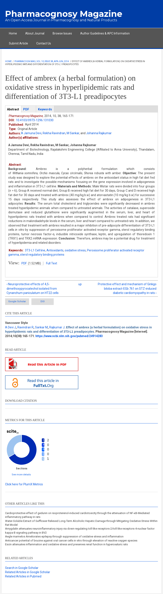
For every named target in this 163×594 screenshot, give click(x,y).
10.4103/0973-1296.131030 (34, 120)
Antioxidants (54, 250)
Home (13, 33)
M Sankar (73, 133)
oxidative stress (75, 250)
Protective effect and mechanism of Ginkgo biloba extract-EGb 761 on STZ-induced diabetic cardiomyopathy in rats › (127, 288)
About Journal (34, 33)
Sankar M (41, 327)
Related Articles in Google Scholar (27, 572)
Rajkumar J (57, 327)
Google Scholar (17, 301)
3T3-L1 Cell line (35, 250)
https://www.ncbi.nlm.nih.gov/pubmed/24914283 (69, 336)
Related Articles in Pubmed (23, 576)
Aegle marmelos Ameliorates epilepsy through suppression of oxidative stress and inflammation (64, 536)
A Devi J (10, 327)
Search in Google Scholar (21, 568)
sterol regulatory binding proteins (42, 254)
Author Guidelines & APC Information (105, 33)
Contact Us (43, 43)
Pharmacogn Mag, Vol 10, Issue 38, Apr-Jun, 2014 (41, 61)
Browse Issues (62, 33)
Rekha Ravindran (54, 133)
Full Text (51, 263)
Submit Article (18, 43)
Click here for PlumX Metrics (24, 484)
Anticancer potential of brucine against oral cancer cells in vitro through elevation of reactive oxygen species (71, 540)
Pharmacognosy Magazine (63, 14)
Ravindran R (25, 327)
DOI (43, 301)
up (80, 284)
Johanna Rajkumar (99, 133)
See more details (21, 474)
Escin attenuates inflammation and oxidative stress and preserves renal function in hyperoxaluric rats (66, 544)
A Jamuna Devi (31, 133)
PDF (24, 263)
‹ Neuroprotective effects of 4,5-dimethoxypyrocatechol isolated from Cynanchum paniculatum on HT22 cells (33, 288)
